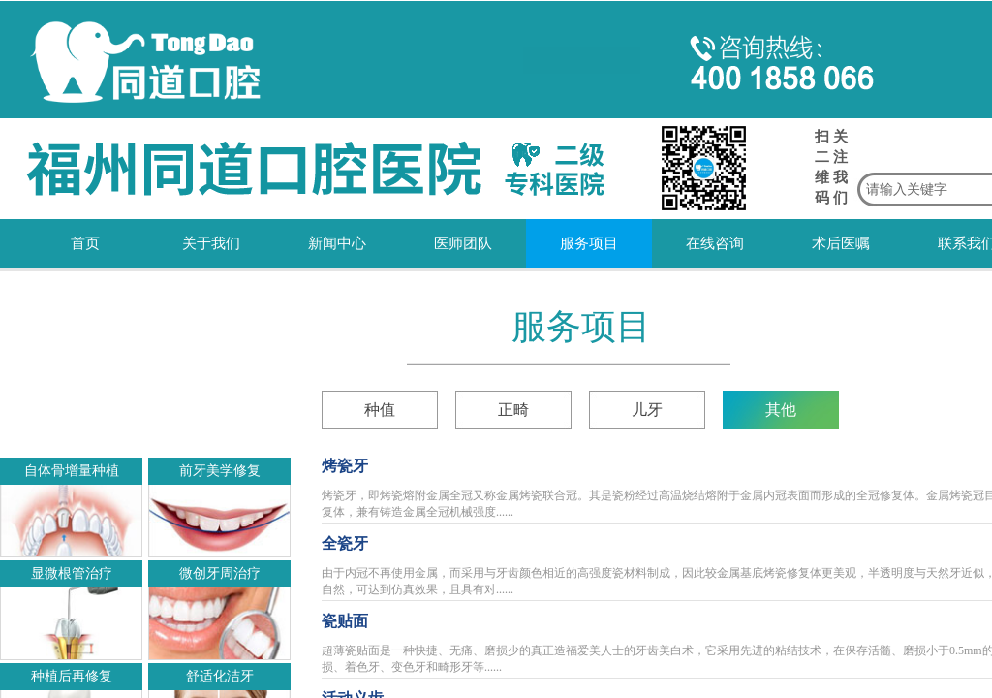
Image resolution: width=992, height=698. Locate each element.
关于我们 (211, 243)
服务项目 (589, 243)
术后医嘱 (841, 243)
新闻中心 (337, 243)
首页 (85, 243)
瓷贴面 (345, 621)
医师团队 (463, 243)
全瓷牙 (345, 543)
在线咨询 (715, 243)
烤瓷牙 (345, 466)
